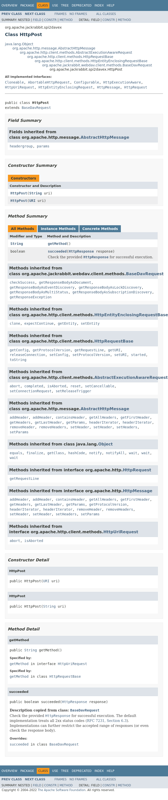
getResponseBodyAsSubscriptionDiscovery (112, 292)
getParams (75, 422)
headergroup (21, 146)
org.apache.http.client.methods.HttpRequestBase (70, 57)
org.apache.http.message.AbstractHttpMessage (53, 48)
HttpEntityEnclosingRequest (65, 87)
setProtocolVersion (91, 355)
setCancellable (99, 386)
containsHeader (70, 417)
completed (33, 386)
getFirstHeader (135, 417)
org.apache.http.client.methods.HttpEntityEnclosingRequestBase (91, 61)
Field (37, 20)
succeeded (57, 251)
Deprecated (82, 5)
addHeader (19, 417)
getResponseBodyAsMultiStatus (39, 292)
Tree (65, 5)
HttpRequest (135, 87)
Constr (50, 20)
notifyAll (115, 453)
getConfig (19, 350)
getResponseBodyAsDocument (65, 282)
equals (16, 453)
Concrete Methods (100, 229)
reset (75, 386)
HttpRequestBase (114, 341)
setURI (120, 355)
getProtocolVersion (51, 350)
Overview (9, 5)
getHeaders (20, 422)
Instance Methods (58, 229)
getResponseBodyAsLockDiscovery (110, 287)
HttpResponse (81, 251)
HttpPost (18, 193)
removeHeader (22, 427)
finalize (34, 453)
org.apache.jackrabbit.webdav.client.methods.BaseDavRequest (97, 65)
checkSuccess (22, 282)
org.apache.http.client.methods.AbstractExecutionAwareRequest (76, 52)
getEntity (67, 323)
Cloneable (14, 82)
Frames (61, 14)
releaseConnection (27, 355)
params (43, 146)
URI (32, 201)
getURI (114, 350)
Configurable (86, 82)
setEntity (90, 323)
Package (27, 5)
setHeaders (126, 427)
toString (18, 360)
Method (66, 20)
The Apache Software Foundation (62, 790)
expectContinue (39, 323)
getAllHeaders (102, 417)
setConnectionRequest (31, 391)
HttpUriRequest (19, 87)
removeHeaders (52, 427)
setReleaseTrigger (73, 391)
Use (55, 5)
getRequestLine (89, 350)
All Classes (106, 14)
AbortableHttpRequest (49, 82)
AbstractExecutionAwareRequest (131, 377)
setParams (19, 432)
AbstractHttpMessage (105, 137)
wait (133, 453)
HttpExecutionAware (122, 82)
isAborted (56, 386)
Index (99, 5)
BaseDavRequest (36, 108)
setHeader (79, 427)
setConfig (58, 355)
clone (15, 323)
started (138, 355)
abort (15, 386)
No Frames (78, 14)
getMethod (57, 244)
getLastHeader (48, 422)
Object (105, 444)
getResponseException (31, 297)
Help (110, 5)
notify (95, 453)
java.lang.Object (19, 44)
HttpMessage (108, 87)
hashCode (76, 453)
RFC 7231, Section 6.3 (107, 721)
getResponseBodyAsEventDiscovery (42, 287)
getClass (55, 453)
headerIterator (103, 422)
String (35, 193)
